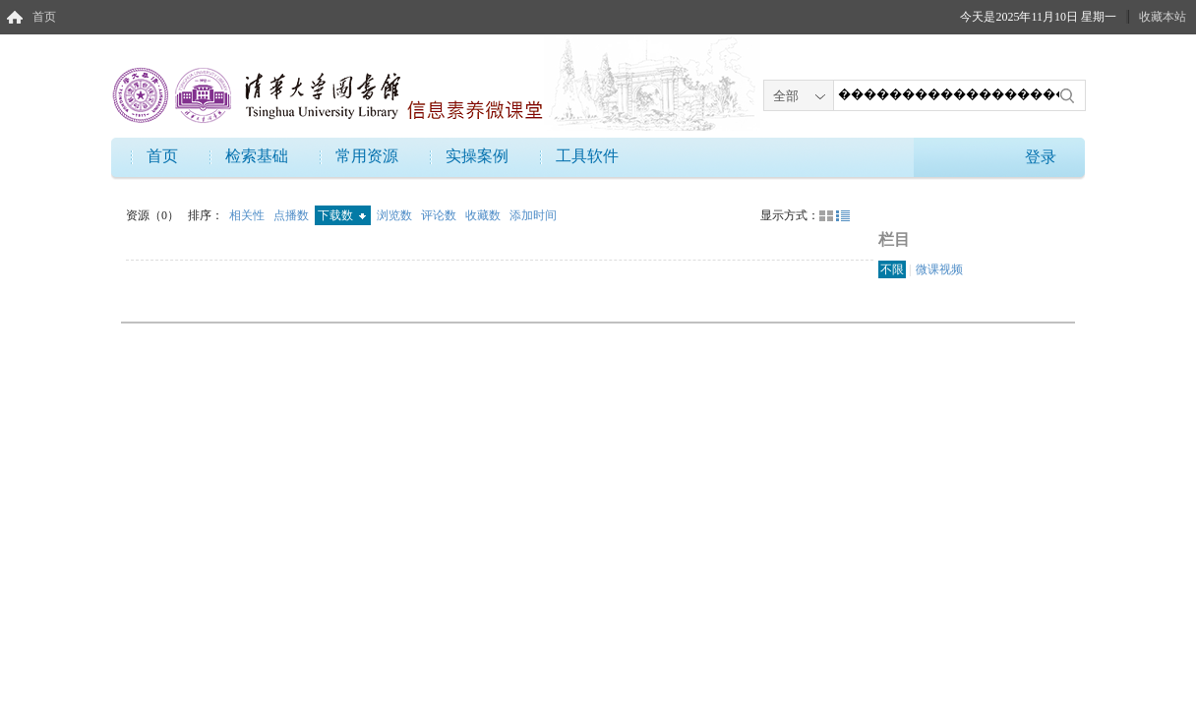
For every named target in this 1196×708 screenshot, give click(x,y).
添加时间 (533, 215)
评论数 (440, 215)
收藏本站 (1162, 17)
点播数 (292, 215)
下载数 (342, 215)
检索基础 (256, 156)
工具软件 (587, 156)
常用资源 (366, 156)
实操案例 (477, 156)
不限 (892, 269)
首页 (44, 17)
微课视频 (939, 269)
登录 (1040, 156)
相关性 (248, 215)
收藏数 (484, 215)
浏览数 (396, 215)
